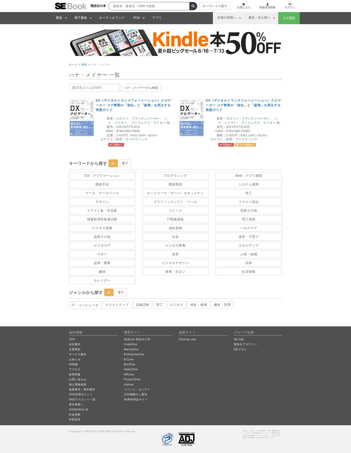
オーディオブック (111, 17)
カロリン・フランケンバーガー (138, 118)
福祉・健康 (198, 304)
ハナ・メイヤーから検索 (141, 87)
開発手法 (102, 184)
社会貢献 (75, 414)
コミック (175, 210)
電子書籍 (80, 17)
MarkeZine (131, 349)
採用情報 (75, 374)
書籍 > (85, 64)
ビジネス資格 (102, 228)
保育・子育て (249, 236)
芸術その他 (248, 210)
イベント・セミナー (137, 389)
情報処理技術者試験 (102, 219)
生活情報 (248, 271)
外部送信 (75, 419)
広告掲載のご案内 (135, 394)
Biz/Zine (129, 364)
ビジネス (176, 304)
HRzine (129, 374)
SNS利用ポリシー (81, 394)
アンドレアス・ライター (148, 122)
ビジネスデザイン (175, 263)
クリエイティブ (117, 304)
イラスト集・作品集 (102, 210)
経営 (175, 254)
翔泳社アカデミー (245, 344)
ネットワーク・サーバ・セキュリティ (175, 193)
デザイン (102, 202)
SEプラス (240, 349)
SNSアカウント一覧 (82, 399)
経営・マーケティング (132, 139)
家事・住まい (175, 271)
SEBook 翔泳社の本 (137, 339)
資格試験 (142, 304)
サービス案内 (77, 354)
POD (136, 17)
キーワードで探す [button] (214, 6)
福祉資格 (175, 228)
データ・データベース (102, 193)
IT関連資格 (175, 219)
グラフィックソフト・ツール (175, 202)
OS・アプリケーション (102, 175)
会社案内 (75, 344)
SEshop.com (187, 339)
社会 (175, 236)
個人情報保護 (77, 384)
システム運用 (249, 184)
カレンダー (102, 280)
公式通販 (289, 18)
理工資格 (248, 219)
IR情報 (73, 364)
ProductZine (132, 379)
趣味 (102, 271)
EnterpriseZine (134, 354)
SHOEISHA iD (78, 409)
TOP (72, 339)
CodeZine (130, 344)
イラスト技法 (249, 202)
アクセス (75, 369)
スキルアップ (249, 245)
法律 (248, 263)
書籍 (59, 17)
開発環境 (175, 184)
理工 (248, 193)
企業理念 (75, 349)
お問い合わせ (77, 379)
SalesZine (131, 369)
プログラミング (175, 175)
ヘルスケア (248, 228)
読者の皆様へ (226, 17)
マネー (102, 254)
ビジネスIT (102, 245)
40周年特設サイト (136, 399)
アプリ (157, 17)
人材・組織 (248, 254)
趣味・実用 (222, 304)
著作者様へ (76, 404)
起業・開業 (102, 263)
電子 (125, 163)
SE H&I (239, 339)
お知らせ (75, 359)
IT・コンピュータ (85, 305)
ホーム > (74, 64)
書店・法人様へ (259, 17)
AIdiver (129, 384)
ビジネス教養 (175, 245)
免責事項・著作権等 (82, 389)
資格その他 (102, 236)
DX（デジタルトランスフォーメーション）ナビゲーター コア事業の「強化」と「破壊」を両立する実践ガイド (133, 105)
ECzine (129, 359)
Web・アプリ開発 (249, 175)
